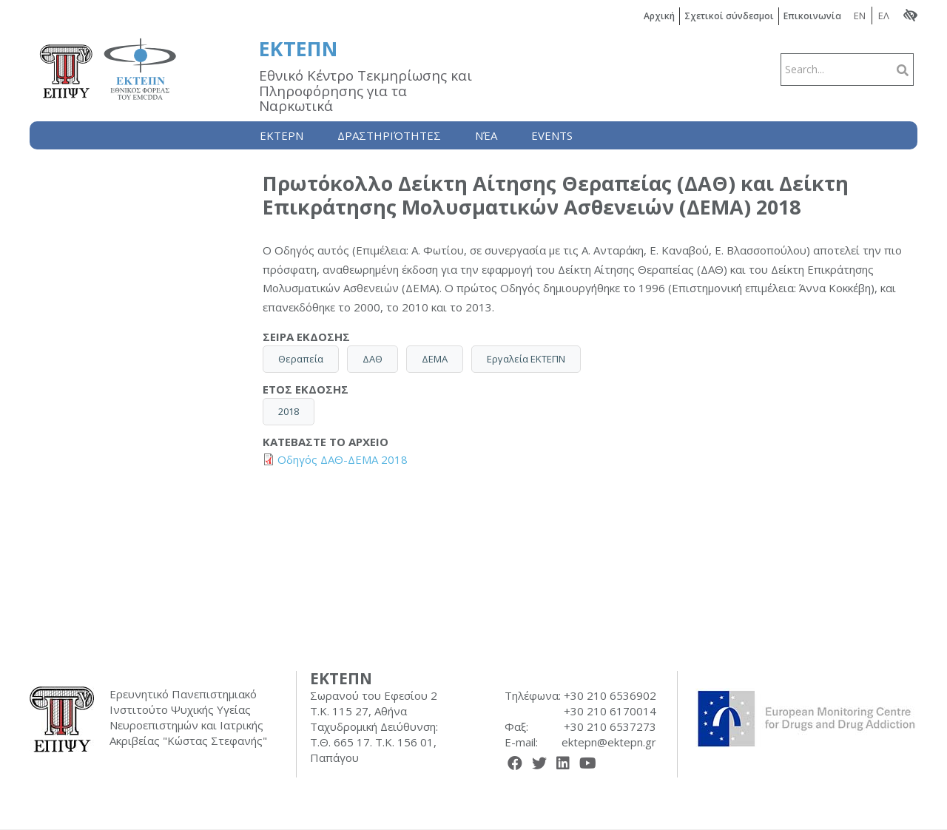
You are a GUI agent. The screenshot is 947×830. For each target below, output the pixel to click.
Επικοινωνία (812, 16)
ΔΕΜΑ (435, 358)
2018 (288, 411)
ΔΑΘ (372, 358)
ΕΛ (883, 15)
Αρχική (659, 16)
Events (552, 135)
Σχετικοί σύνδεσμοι (729, 16)
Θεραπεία (300, 358)
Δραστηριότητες (389, 135)
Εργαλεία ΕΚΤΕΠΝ (526, 358)
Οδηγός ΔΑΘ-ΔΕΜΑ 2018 (342, 459)
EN (860, 15)
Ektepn (281, 135)
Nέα (486, 135)
